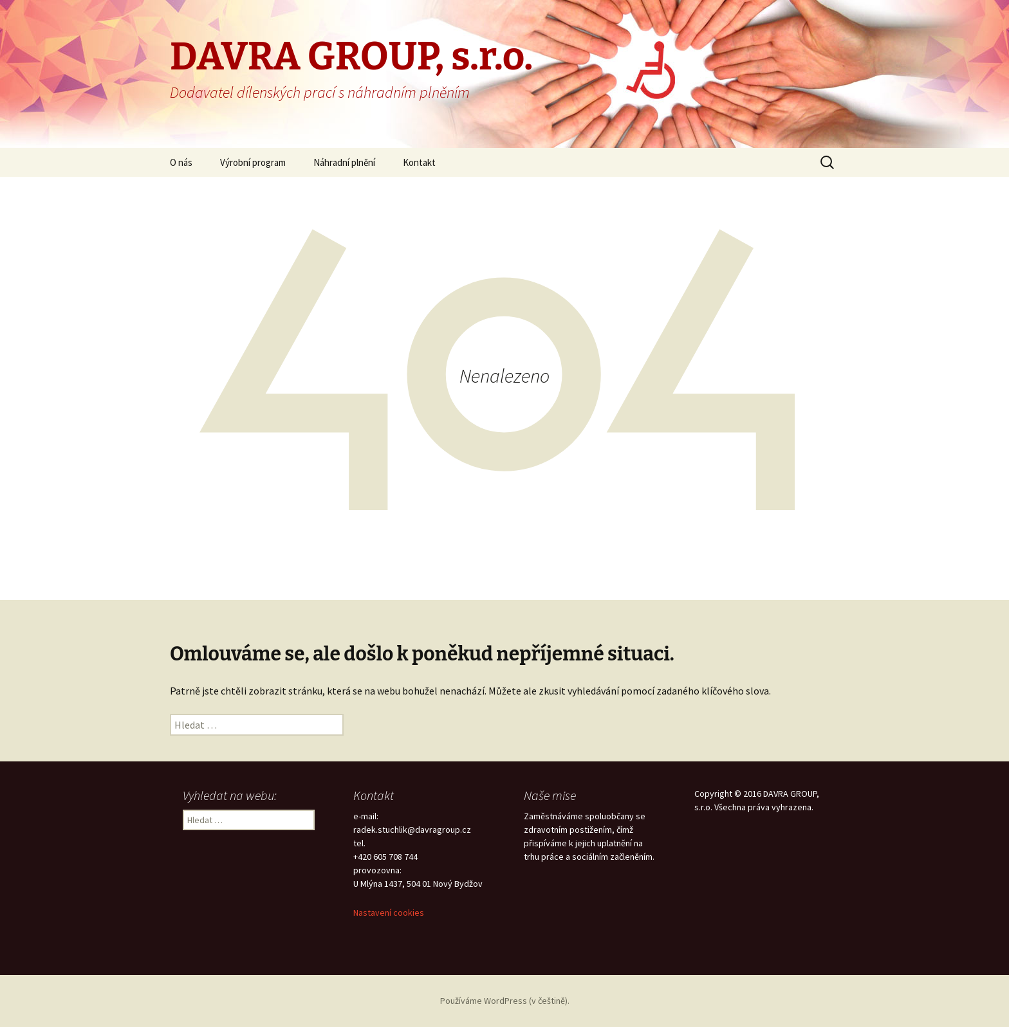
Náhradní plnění (344, 162)
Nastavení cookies (388, 912)
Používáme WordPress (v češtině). (504, 1000)
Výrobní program (253, 162)
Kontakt (419, 162)
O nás (181, 162)
